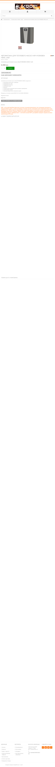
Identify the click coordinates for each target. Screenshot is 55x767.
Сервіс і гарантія (5, 751)
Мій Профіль (18, 744)
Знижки (3, 747)
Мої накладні (18, 749)
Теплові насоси (7, 19)
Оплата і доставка (6, 758)
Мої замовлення (18, 747)
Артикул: (3, 59)
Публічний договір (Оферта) (6, 754)
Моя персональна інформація (19, 754)
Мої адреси (17, 751)
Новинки (4, 749)
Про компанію (5, 756)
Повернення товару (6, 760)
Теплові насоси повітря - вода (17, 19)
